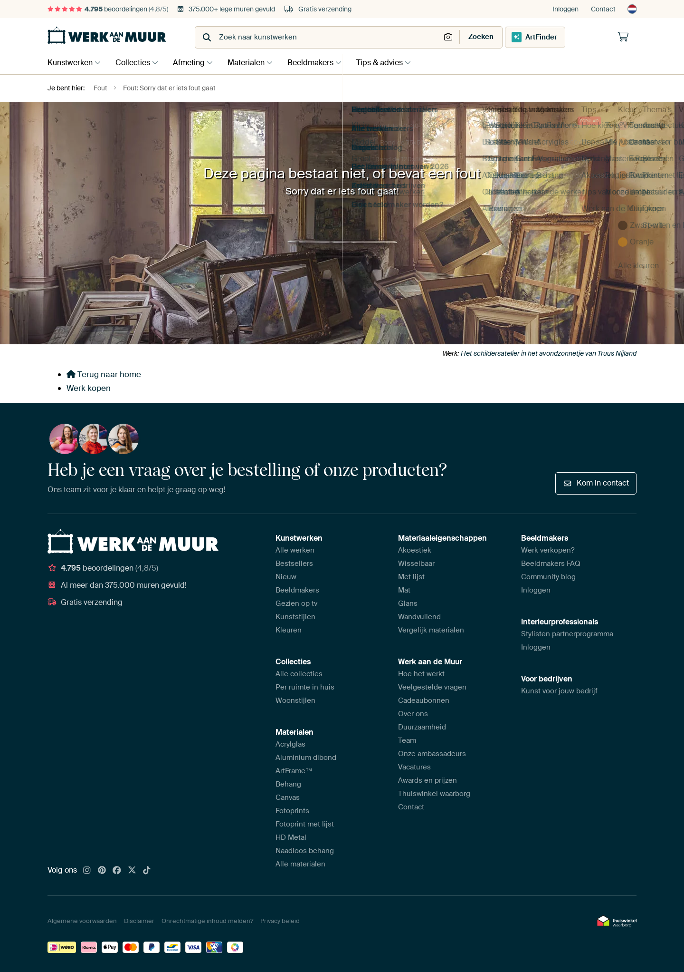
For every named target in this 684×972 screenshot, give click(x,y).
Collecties (135, 63)
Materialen (253, 63)
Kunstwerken (70, 63)
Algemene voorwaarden (82, 921)
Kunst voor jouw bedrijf (559, 691)
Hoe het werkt (421, 674)
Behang (288, 784)
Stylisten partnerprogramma (567, 634)
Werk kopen (88, 388)
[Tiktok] (147, 870)
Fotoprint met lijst (305, 824)
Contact (603, 9)
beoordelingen (108, 9)
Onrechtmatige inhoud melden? (207, 921)
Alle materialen (300, 864)
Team (407, 740)
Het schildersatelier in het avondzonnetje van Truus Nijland (548, 353)
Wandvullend (419, 617)
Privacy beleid (280, 921)
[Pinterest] (102, 870)
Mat (404, 590)
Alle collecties (299, 674)
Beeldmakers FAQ (550, 563)
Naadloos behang (305, 850)
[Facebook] (117, 870)
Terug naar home (103, 374)
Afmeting (193, 63)
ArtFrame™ (294, 771)
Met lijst (411, 577)
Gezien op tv (296, 603)
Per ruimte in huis (305, 687)
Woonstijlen (295, 700)
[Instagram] (87, 870)
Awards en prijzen (427, 780)
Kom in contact (596, 483)
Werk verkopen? (547, 550)
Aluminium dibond (306, 757)
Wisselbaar (416, 563)
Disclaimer (139, 921)
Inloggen (565, 9)
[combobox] (318, 37)
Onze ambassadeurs (432, 753)
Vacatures (414, 767)
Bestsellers (294, 563)
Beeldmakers (320, 63)
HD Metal (291, 837)
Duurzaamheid (422, 727)
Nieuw (286, 577)
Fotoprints (292, 811)
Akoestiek (414, 550)
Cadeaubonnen (423, 700)
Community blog (548, 577)
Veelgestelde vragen (432, 687)
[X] (132, 870)
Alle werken (295, 550)
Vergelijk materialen (431, 630)
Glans (408, 603)
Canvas (288, 797)
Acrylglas (290, 744)
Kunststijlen (295, 617)
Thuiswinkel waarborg (434, 793)
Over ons (413, 714)
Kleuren (289, 630)
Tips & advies (391, 63)
